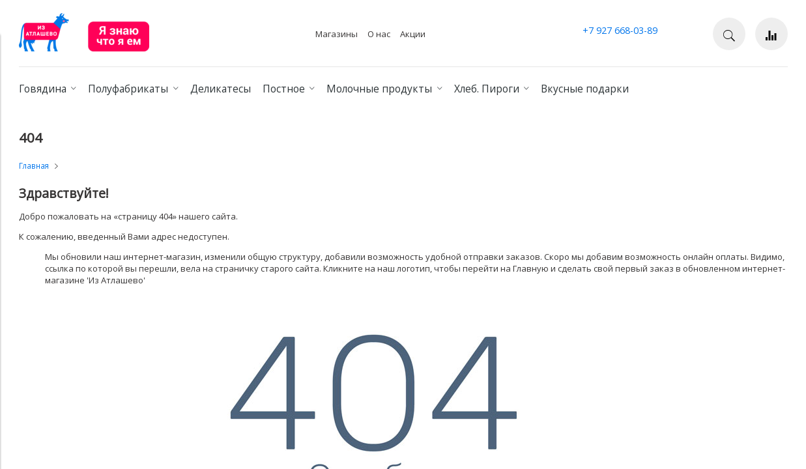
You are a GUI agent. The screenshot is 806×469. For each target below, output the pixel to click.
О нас (378, 34)
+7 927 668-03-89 (620, 30)
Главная (34, 165)
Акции (412, 34)
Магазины (336, 34)
